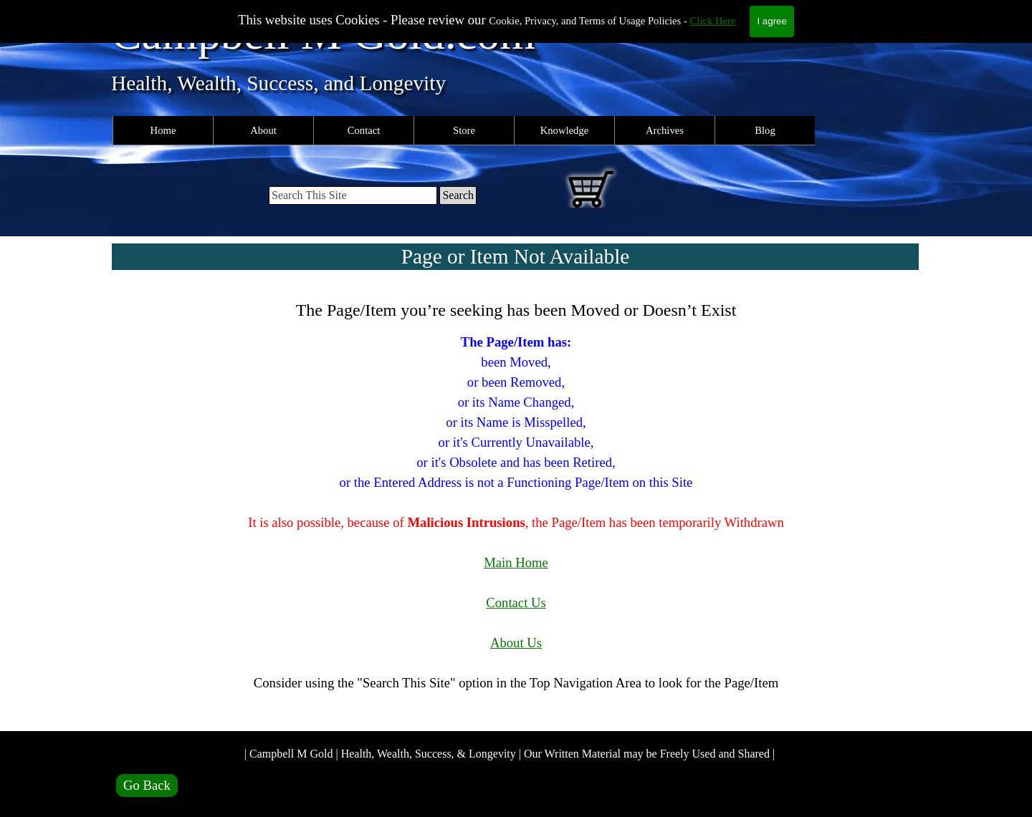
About (263, 130)
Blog (765, 130)
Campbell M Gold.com (323, 33)
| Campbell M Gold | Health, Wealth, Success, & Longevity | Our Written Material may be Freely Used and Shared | (509, 754)
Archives (665, 130)
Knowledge (564, 130)
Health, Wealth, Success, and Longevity (278, 83)
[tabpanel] (516, 505)
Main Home (516, 562)
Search (458, 195)
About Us (516, 642)
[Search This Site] (353, 195)
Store (464, 130)
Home (163, 130)
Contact (364, 130)
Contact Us (515, 602)
